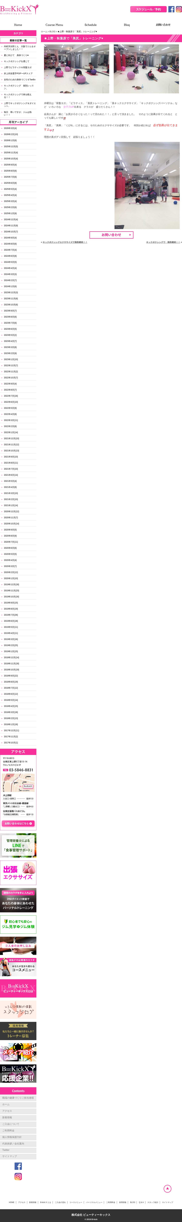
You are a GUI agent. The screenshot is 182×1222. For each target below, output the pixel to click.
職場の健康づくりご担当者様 (18, 1098)
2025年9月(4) (10, 164)
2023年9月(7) (10, 310)
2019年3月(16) (11, 639)
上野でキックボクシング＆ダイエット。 (20, 104)
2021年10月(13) (11, 450)
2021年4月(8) (10, 487)
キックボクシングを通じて (16, 61)
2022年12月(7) (11, 365)
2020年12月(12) (11, 511)
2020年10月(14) (11, 523)
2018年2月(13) (11, 718)
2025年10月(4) (11, 158)
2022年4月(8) (10, 414)
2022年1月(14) (11, 432)
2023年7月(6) (10, 323)
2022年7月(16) (11, 396)
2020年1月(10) (11, 578)
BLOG (52, 31)
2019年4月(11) (11, 633)
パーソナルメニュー (94, 1202)
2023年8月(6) (10, 317)
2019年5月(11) (11, 627)
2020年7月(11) (11, 542)
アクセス (7, 1111)
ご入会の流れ (60, 1202)
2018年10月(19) (11, 669)
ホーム (44, 31)
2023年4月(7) (10, 341)
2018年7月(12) (11, 688)
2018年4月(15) (11, 706)
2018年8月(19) (11, 682)
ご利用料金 (8, 1130)
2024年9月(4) (10, 237)
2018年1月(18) (11, 724)
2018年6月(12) (11, 694)
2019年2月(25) (11, 645)
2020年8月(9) (10, 536)
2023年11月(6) (11, 298)
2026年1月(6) (10, 140)
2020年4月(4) (10, 560)
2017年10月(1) (11, 742)
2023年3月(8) (10, 347)
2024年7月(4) (10, 250)
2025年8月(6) (10, 171)
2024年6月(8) (10, 256)
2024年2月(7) (10, 280)
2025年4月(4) (10, 195)
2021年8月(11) (11, 463)
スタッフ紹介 (152, 1202)
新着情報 (7, 1117)
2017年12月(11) (11, 730)
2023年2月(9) (10, 353)
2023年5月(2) (10, 335)
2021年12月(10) (11, 438)
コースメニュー (75, 1202)
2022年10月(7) (11, 377)
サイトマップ (9, 1156)
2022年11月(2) (11, 371)
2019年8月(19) (11, 609)
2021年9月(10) (11, 456)
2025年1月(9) (10, 213)
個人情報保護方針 (12, 1137)
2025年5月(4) (10, 189)
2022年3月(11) (11, 420)
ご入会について (10, 1124)
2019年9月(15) (11, 602)
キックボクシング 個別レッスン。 (19, 87)
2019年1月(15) (11, 651)
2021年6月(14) (11, 475)
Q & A (141, 1202)
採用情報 (122, 1202)
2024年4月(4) (10, 268)
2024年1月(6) (10, 286)
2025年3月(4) (10, 201)
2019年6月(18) (11, 621)
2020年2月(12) (11, 572)
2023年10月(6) (11, 304)
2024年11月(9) (11, 225)
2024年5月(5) (10, 262)
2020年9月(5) (10, 529)
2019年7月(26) (11, 615)
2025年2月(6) (10, 207)
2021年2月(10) (11, 499)
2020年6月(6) (10, 548)
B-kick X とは (45, 1202)
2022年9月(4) (10, 383)
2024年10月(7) (11, 231)
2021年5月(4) (10, 481)
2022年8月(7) (10, 390)
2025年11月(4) (11, 152)
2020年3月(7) (10, 566)
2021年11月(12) (11, 444)
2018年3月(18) (11, 712)
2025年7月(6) (10, 177)
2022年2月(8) (10, 426)
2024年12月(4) (11, 219)
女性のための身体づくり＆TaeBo (19, 79)
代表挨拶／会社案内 (13, 1143)
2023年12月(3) (11, 292)
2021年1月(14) (11, 505)
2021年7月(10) (11, 469)
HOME (11, 1202)
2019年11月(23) (11, 590)
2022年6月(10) (11, 402)
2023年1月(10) (11, 359)
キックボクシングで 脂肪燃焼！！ (163, 242)
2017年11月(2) (11, 736)
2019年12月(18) (11, 584)
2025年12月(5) (11, 146)
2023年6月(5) (10, 329)
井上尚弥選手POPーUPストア (18, 73)
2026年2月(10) (11, 134)
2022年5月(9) (10, 408)
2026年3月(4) (10, 128)
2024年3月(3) (10, 274)
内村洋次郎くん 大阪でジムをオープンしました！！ (20, 47)
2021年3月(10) (11, 493)
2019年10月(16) (11, 596)
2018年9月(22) (11, 675)
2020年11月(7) (11, 517)
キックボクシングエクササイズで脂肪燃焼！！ (65, 242)
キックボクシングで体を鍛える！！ (18, 95)
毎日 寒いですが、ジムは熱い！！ (18, 113)
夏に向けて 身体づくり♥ (16, 55)
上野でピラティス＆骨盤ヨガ (18, 67)
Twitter (5, 1150)
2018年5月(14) (11, 700)
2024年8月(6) (10, 244)
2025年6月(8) (10, 183)
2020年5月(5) (10, 554)
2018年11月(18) (11, 663)
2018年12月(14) (11, 657)
